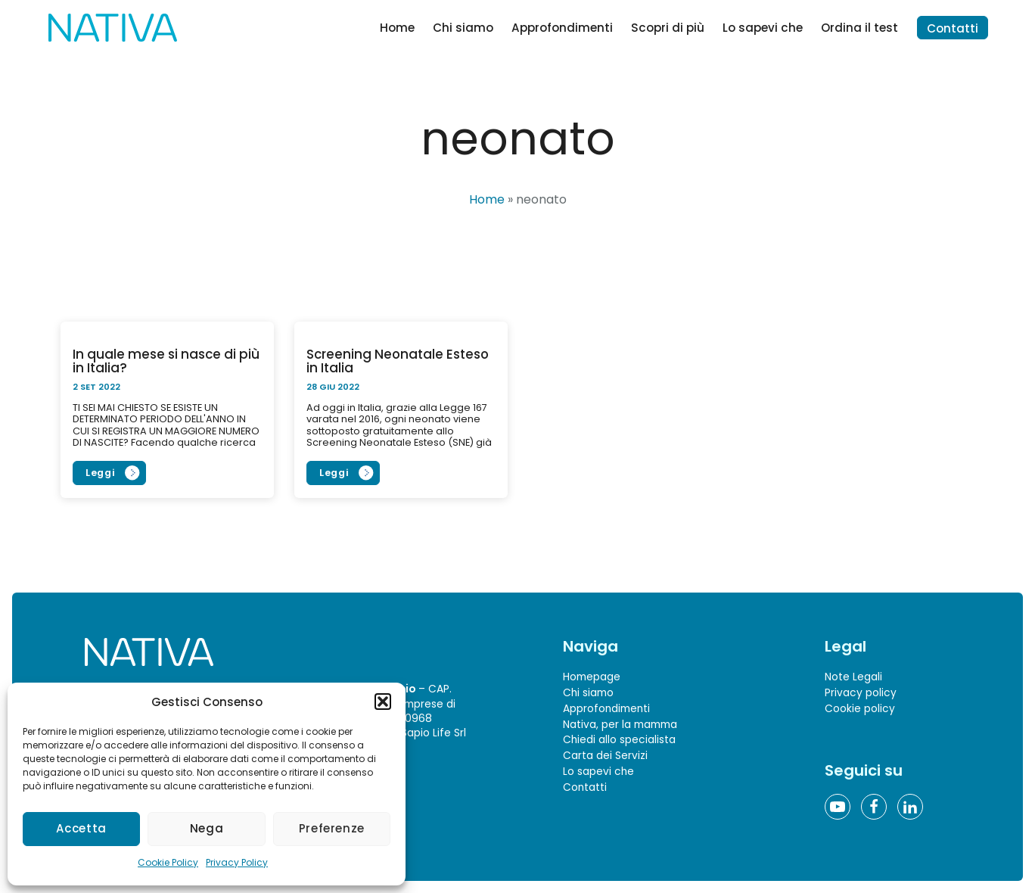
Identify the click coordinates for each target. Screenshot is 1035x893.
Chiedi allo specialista (619, 740)
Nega (207, 828)
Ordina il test (859, 28)
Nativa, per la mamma (620, 724)
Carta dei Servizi (605, 755)
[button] (382, 701)
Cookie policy (860, 709)
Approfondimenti (562, 28)
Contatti (952, 28)
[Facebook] (874, 807)
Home (397, 28)
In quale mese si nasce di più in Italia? (166, 361)
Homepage (591, 677)
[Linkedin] (910, 807)
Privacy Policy (237, 862)
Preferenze (332, 828)
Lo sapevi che (763, 28)
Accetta (81, 828)
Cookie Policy (168, 862)
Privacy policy (861, 693)
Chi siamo (463, 28)
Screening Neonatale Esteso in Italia (397, 361)
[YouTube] (837, 807)
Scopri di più (667, 28)
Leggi (100, 472)
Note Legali (853, 677)
